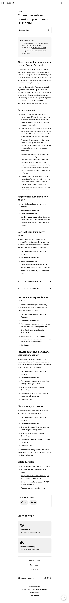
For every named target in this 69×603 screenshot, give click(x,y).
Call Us (34, 569)
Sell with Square (34, 561)
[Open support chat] (63, 597)
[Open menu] (66, 3)
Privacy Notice (34, 592)
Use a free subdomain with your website (35, 466)
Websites (24, 207)
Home (20, 11)
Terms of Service (34, 595)
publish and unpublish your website (35, 136)
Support (10, 3)
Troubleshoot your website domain (33, 488)
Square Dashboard (39, 48)
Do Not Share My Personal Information (34, 589)
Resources (34, 565)
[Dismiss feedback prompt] (48, 497)
